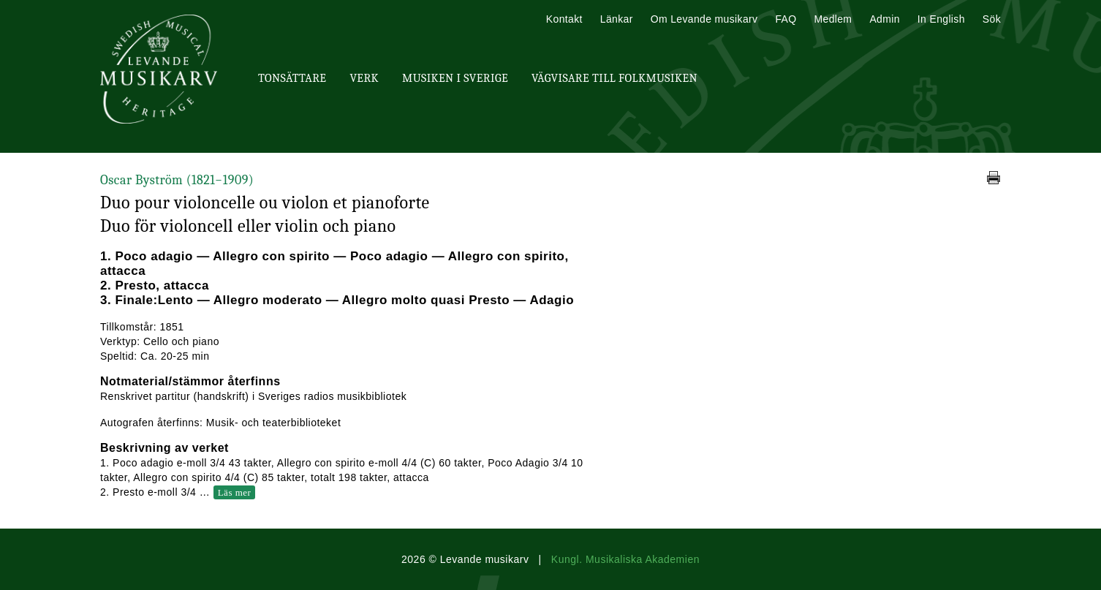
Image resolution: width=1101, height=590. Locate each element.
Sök (992, 19)
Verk (364, 78)
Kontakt (564, 19)
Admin (884, 19)
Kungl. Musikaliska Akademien (625, 559)
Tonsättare (292, 78)
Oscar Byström (177, 180)
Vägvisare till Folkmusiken (614, 78)
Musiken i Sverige (455, 78)
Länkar (616, 19)
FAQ (785, 19)
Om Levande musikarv (704, 19)
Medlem (833, 19)
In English (941, 19)
